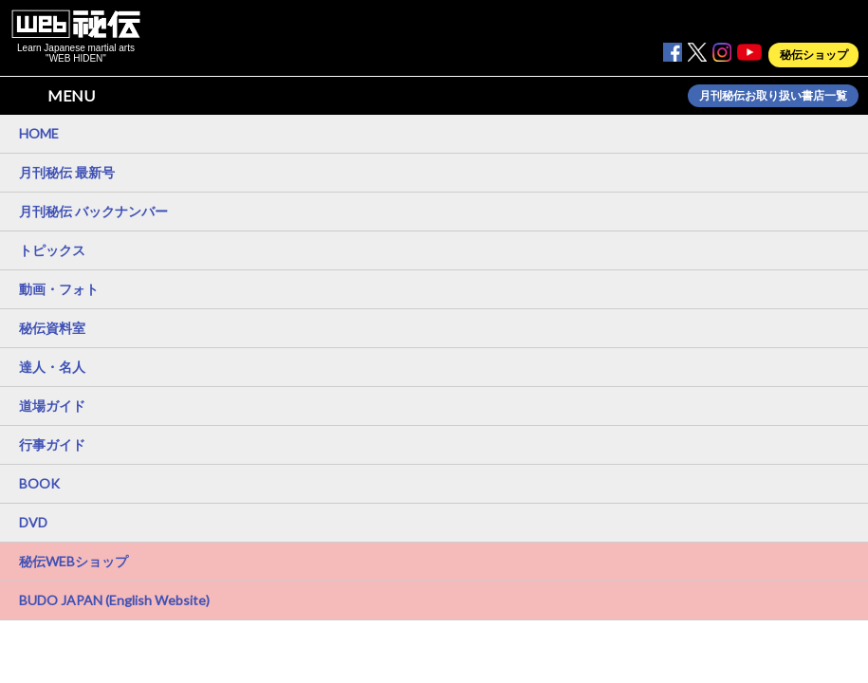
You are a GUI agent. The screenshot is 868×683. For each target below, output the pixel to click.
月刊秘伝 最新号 (67, 172)
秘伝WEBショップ (73, 561)
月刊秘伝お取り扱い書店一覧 (773, 95)
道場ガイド (52, 405)
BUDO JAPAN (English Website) (114, 600)
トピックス (52, 250)
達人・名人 (52, 367)
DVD (33, 522)
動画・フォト (59, 289)
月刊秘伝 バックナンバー (93, 211)
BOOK (39, 483)
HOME (39, 133)
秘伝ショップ (814, 55)
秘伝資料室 (52, 328)
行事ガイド (52, 444)
